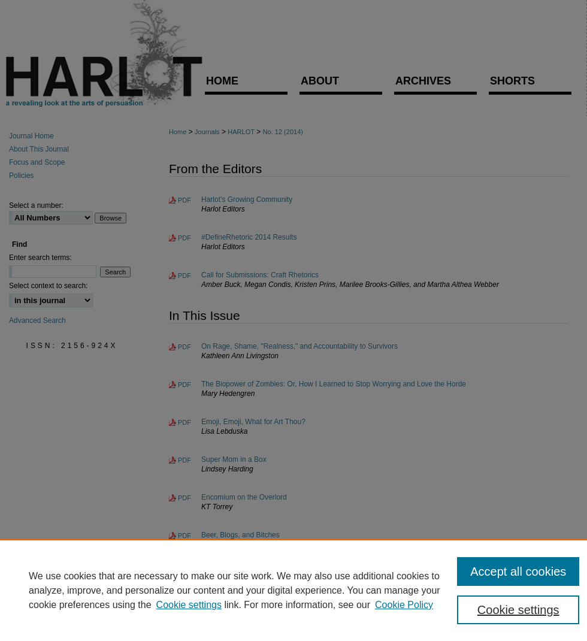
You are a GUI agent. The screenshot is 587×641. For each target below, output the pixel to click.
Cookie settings (189, 605)
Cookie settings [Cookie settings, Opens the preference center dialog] (518, 609)
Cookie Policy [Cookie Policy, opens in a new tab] (404, 605)
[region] (293, 590)
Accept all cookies (518, 571)
